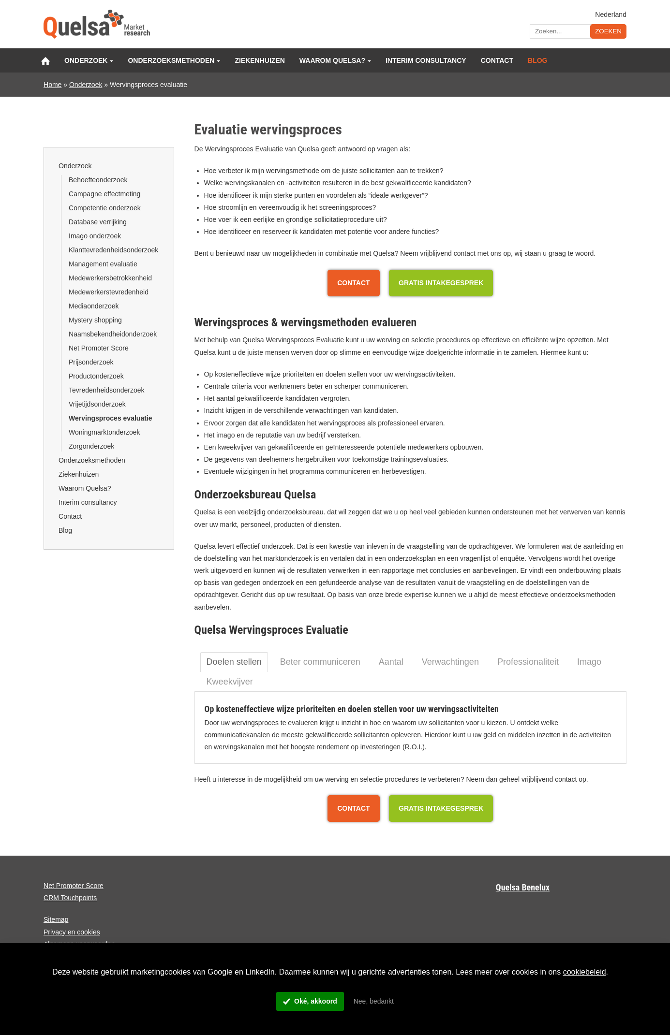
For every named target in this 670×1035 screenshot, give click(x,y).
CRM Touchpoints (70, 898)
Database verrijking (98, 222)
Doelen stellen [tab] (234, 662)
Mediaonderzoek (94, 306)
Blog (537, 60)
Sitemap (56, 919)
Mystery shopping (95, 320)
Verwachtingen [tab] (450, 662)
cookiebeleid (584, 972)
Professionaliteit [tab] (528, 662)
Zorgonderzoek (91, 446)
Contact (497, 60)
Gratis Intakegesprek (441, 283)
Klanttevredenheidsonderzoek (113, 250)
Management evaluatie (103, 264)
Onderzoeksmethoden (171, 60)
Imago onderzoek (95, 236)
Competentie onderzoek (105, 208)
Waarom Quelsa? (332, 60)
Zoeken (608, 31)
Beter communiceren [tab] (320, 662)
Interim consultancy (426, 60)
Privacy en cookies (72, 932)
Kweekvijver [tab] (230, 681)
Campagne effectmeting (104, 194)
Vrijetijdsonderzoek (97, 404)
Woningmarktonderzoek (104, 432)
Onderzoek (85, 60)
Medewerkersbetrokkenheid (110, 278)
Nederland (610, 14)
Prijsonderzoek (91, 362)
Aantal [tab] (391, 662)
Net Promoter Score (99, 348)
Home (52, 84)
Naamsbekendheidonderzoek (113, 334)
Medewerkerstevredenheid (109, 292)
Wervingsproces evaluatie (110, 418)
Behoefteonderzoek (98, 180)
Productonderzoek (96, 376)
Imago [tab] (589, 662)
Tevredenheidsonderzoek (106, 390)
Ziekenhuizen (259, 60)
